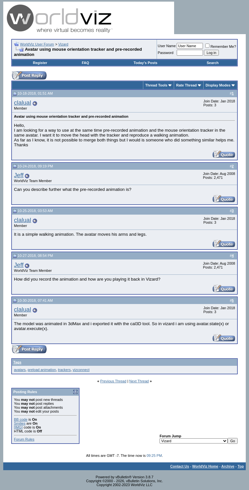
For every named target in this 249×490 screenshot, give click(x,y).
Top (241, 466)
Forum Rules (24, 439)
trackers (64, 370)
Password (165, 53)
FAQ (85, 63)
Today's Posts (145, 63)
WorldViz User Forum (37, 44)
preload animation (42, 370)
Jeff (19, 175)
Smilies (19, 423)
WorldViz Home (205, 466)
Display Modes (218, 85)
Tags (17, 362)
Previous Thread (113, 381)
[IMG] (18, 427)
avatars (20, 370)
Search (213, 63)
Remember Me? (220, 46)
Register (40, 63)
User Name (167, 46)
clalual (22, 102)
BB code (21, 419)
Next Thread (139, 381)
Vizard (63, 44)
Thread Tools (156, 85)
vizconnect (81, 370)
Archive (227, 466)
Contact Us (179, 466)
